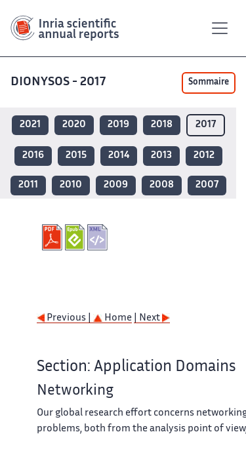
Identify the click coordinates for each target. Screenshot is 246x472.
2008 (162, 185)
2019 (118, 125)
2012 (204, 155)
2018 (162, 125)
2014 (118, 155)
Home (112, 318)
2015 (76, 155)
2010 (71, 185)
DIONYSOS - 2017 (59, 82)
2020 (74, 125)
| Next (152, 318)
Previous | (65, 318)
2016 (33, 155)
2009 (116, 185)
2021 (30, 125)
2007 (206, 185)
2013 (161, 155)
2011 (28, 185)
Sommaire (208, 83)
